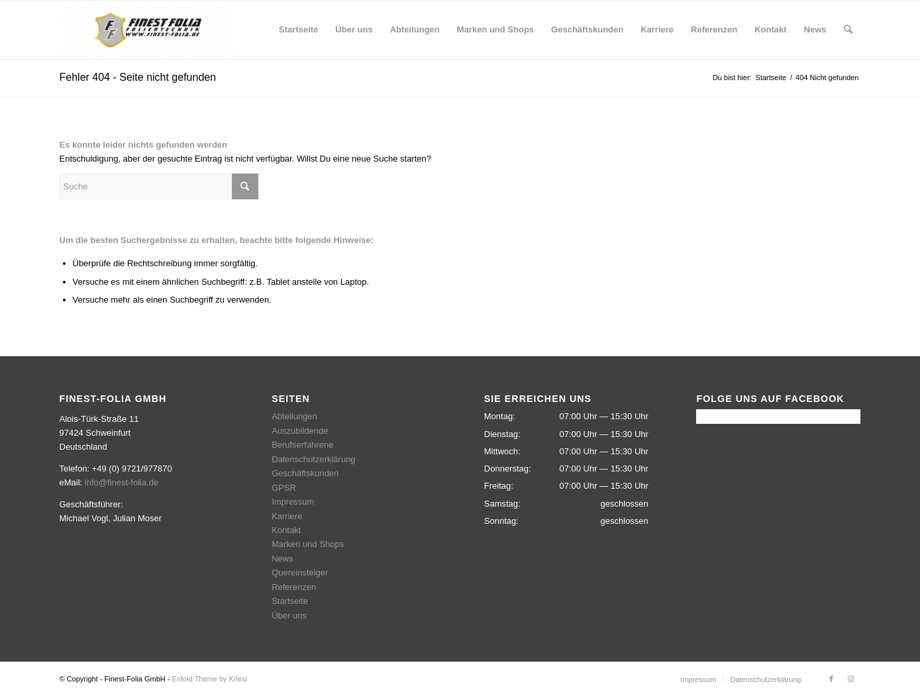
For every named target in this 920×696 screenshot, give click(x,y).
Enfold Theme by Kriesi (210, 679)
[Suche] (848, 30)
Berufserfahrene (302, 445)
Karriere (287, 516)
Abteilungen (294, 416)
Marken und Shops (308, 544)
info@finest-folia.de (121, 482)
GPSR (284, 488)
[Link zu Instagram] (851, 679)
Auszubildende (300, 431)
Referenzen (294, 587)
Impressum (293, 502)
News (282, 559)
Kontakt (286, 530)
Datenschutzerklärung (313, 459)
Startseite (290, 601)
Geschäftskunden (305, 473)
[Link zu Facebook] (831, 679)
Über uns (289, 616)
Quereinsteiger (300, 572)
